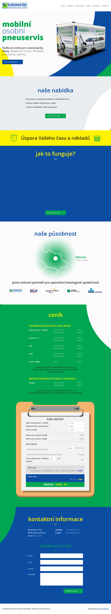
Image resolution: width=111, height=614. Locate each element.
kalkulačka (80, 6)
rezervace (96, 6)
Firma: (30, 562)
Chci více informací (10, 62)
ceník (88, 6)
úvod (63, 6)
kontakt (105, 6)
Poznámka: (31, 575)
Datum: (30, 556)
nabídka (70, 6)
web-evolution (103, 609)
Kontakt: (31, 569)
